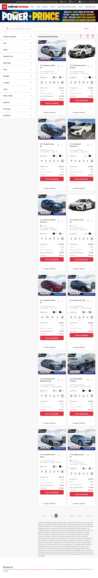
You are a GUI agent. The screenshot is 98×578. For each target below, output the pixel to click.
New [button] (32, 7)
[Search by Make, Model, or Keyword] (46, 28)
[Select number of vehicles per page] (89, 515)
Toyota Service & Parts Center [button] (67, 7)
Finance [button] (52, 7)
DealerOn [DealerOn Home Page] (17, 569)
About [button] (81, 7)
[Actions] (62, 66)
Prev (51, 515)
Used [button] (38, 7)
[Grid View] (87, 36)
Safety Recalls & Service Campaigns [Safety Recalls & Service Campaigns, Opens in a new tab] (41, 569)
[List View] (92, 36)
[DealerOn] (8, 567)
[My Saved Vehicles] (91, 2)
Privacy (28, 569)
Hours (53, 569)
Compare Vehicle (49, 112)
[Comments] (62, 82)
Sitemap (23, 569)
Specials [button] (45, 7)
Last (80, 515)
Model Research (90, 7)
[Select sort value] (81, 36)
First (44, 515)
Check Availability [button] (51, 103)
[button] (64, 50)
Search (87, 28)
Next (72, 515)
